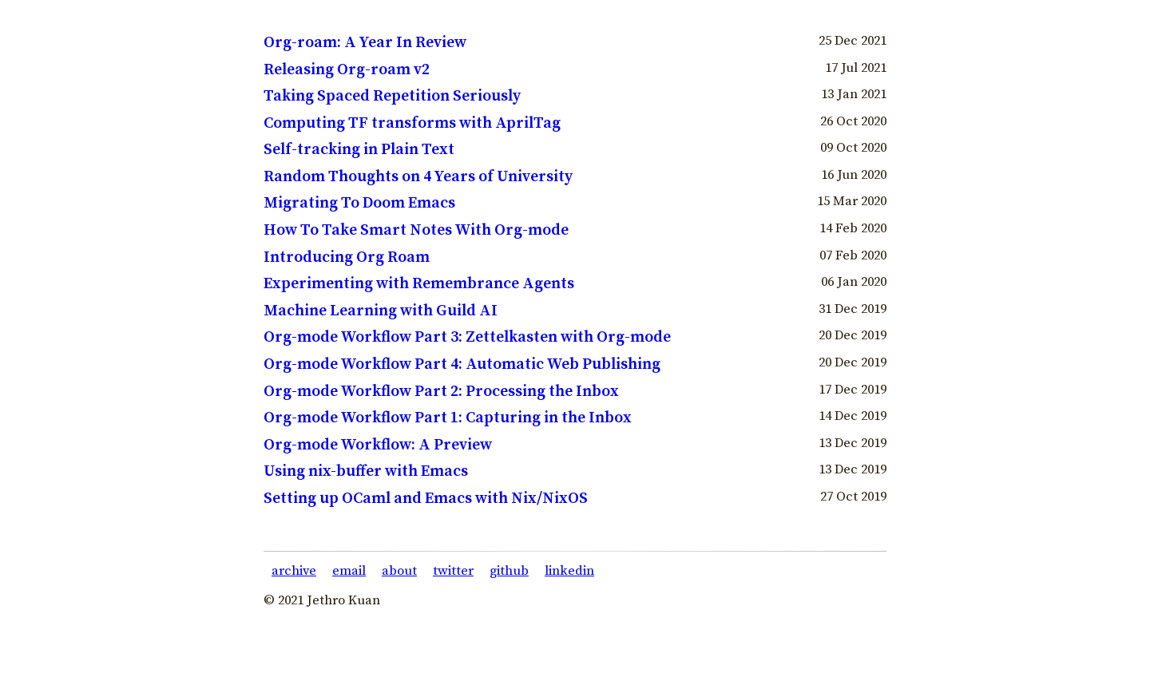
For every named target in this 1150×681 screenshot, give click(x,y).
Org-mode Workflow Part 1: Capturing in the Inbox (448, 418)
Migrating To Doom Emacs (359, 203)
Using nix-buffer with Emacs (366, 471)
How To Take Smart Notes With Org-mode (416, 230)
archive (294, 571)
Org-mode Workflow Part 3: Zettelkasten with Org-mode (467, 337)
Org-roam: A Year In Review (365, 43)
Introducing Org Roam (347, 257)
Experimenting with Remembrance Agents (419, 284)
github (509, 571)
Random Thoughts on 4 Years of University (418, 177)
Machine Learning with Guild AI (381, 311)
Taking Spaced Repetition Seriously (392, 96)
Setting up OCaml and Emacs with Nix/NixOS (426, 499)
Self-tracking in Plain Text (359, 150)
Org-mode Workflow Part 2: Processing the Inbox (441, 392)
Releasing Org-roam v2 (347, 70)
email (349, 571)
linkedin (569, 571)
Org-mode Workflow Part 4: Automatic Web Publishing (462, 364)
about (399, 571)
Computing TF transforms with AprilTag (412, 123)
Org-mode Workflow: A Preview (378, 445)
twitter (453, 571)
